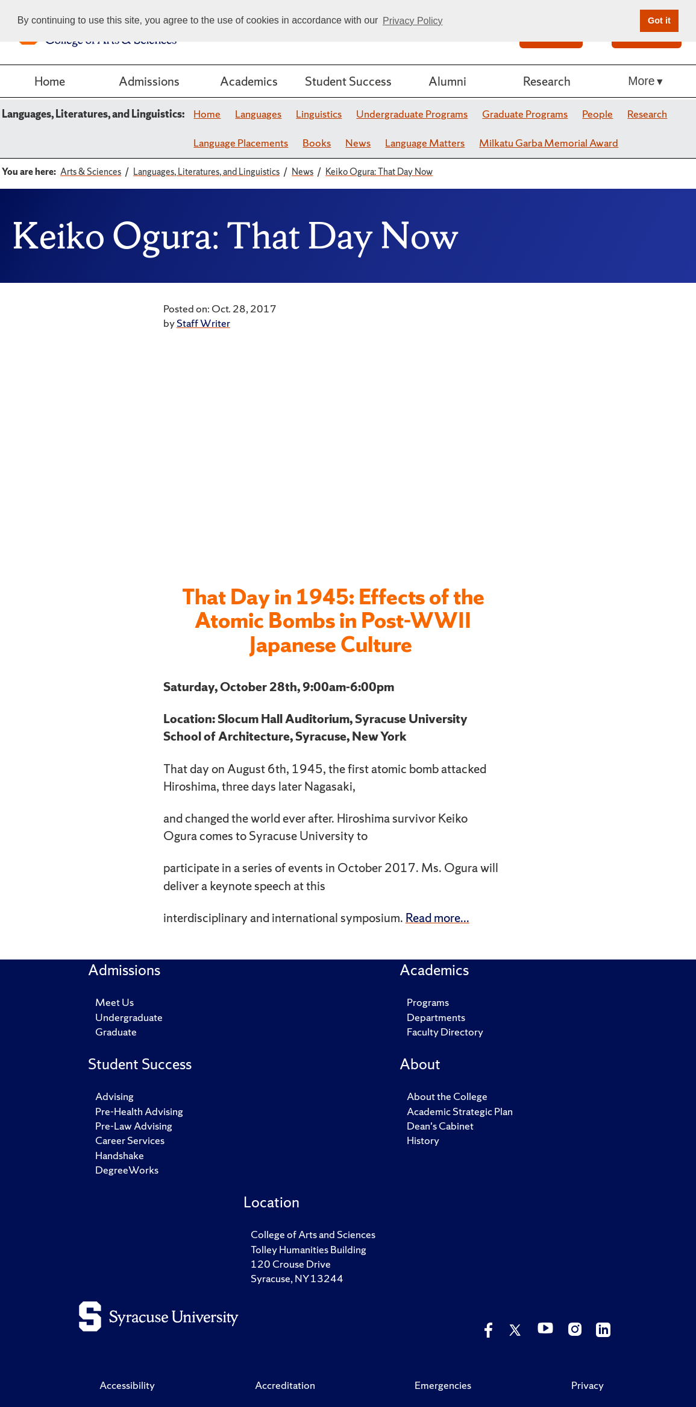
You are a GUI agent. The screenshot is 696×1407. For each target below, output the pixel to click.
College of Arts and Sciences (313, 1234)
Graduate (116, 1032)
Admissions (149, 80)
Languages (258, 114)
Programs (428, 1002)
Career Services (130, 1140)
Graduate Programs (525, 114)
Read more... (437, 917)
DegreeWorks (126, 1170)
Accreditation (285, 1385)
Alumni (447, 80)
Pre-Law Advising (133, 1126)
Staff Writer (203, 323)
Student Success (348, 80)
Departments (436, 1017)
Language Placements (240, 143)
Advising (114, 1096)
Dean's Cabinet (440, 1126)
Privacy (587, 1385)
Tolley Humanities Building (308, 1249)
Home (49, 80)
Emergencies (443, 1385)
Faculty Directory (445, 1032)
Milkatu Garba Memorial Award (548, 143)
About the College (447, 1096)
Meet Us (114, 1002)
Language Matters (425, 143)
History (423, 1140)
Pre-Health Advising (139, 1111)
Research (547, 80)
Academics (249, 80)
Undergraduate (129, 1017)
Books (317, 143)
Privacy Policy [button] (413, 21)
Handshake (119, 1155)
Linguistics (319, 114)
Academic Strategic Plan (460, 1111)
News (358, 143)
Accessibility (127, 1385)
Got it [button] (659, 20)
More (641, 80)
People (597, 114)
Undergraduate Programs (412, 114)
